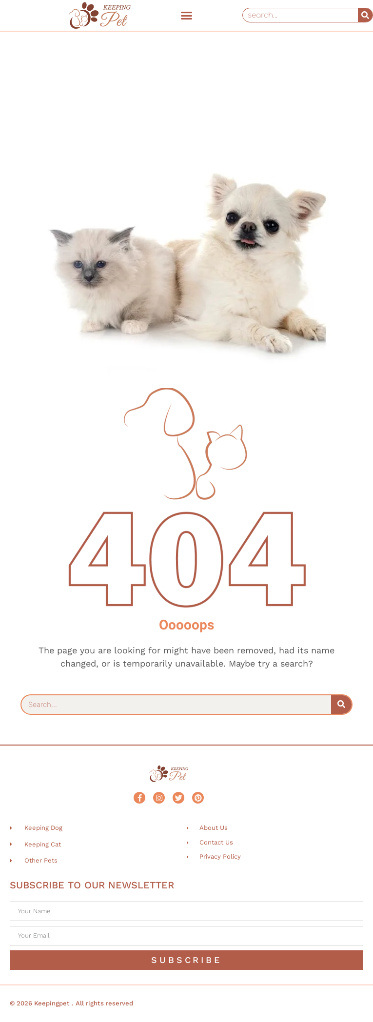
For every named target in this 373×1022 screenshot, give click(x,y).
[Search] (365, 15)
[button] (186, 15)
